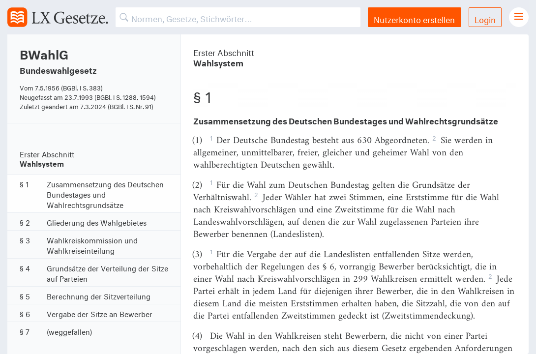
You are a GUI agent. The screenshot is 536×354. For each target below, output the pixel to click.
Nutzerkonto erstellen (414, 18)
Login (485, 18)
